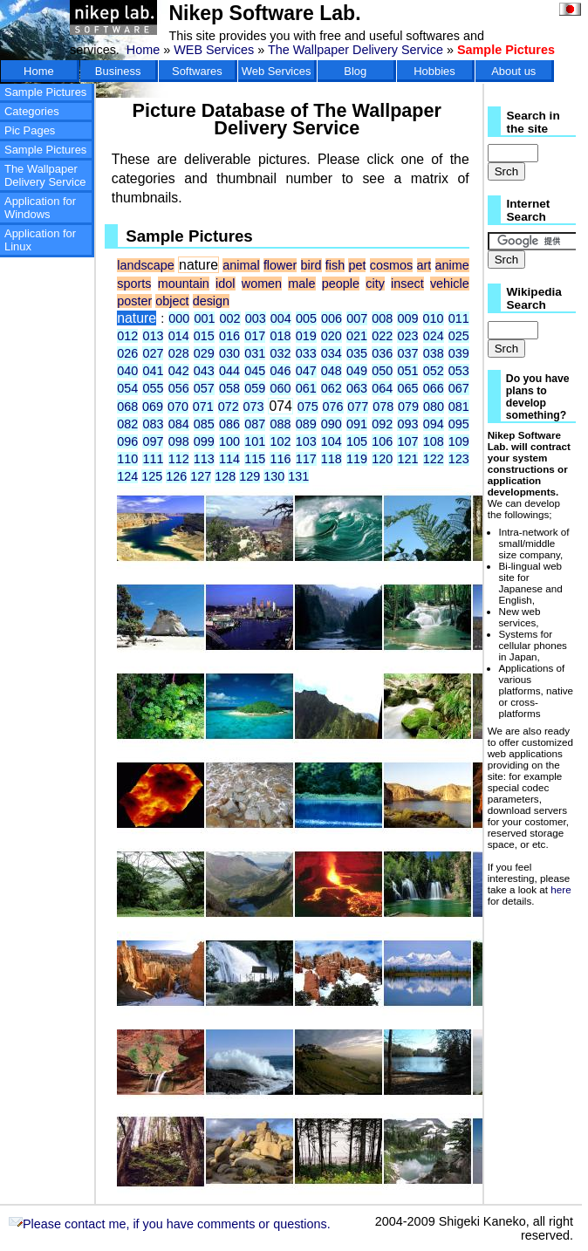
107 (407, 441)
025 (458, 336)
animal (240, 265)
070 (178, 407)
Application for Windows (40, 208)
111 (152, 459)
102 (280, 441)
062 (331, 388)
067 (458, 388)
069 (152, 407)
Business (118, 71)
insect (407, 284)
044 (229, 371)
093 (407, 424)
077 (357, 407)
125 (151, 476)
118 (331, 459)
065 (407, 388)
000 (178, 318)
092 (382, 424)
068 (127, 407)
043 (204, 371)
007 (356, 318)
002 (230, 318)
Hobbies (434, 71)
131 (298, 476)
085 (204, 424)
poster (134, 301)
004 (280, 318)
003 (255, 318)
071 (203, 407)
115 (254, 459)
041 (152, 371)
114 (229, 459)
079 (408, 407)
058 (229, 388)
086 (229, 424)
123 (458, 459)
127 (200, 476)
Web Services (276, 71)
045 (254, 371)
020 (331, 336)
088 (280, 424)
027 (152, 353)
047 (306, 371)
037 (407, 353)
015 (204, 336)
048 (331, 371)
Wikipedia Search (534, 298)
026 (127, 353)
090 (331, 424)
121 (407, 459)
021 (356, 336)
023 (407, 336)
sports (134, 284)
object (171, 301)
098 (178, 441)
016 (229, 336)
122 (433, 459)
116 (280, 459)
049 (356, 371)
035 (356, 353)
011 (458, 318)
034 (331, 353)
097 (152, 441)
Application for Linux (40, 240)
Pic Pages (29, 130)
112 (178, 459)
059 (254, 388)
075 (307, 407)
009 (407, 318)
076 (333, 407)
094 (433, 424)
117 (306, 459)
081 (458, 407)
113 (204, 459)
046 (280, 371)
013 (152, 336)
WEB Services (214, 50)
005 (306, 318)
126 (176, 476)
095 (458, 424)
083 (152, 424)
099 (204, 441)
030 (229, 353)
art (424, 265)
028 (178, 353)
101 (254, 441)
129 (249, 476)
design (211, 301)
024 (433, 336)
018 (280, 336)
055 (152, 388)
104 (331, 441)
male (301, 284)
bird (311, 265)
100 (229, 441)
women (262, 284)
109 (458, 441)
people (340, 284)
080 (433, 407)
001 (204, 318)
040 (127, 371)
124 (127, 476)
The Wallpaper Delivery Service (355, 50)
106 (382, 441)
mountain (183, 284)
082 (127, 424)
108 (433, 441)
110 (127, 459)
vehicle (449, 284)
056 (178, 388)
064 (382, 388)
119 (356, 459)
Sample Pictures (45, 92)
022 (382, 336)
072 (228, 407)
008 (382, 318)
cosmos (392, 265)
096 (127, 441)
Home (143, 50)
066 (433, 388)
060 (280, 388)
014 (178, 336)
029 (204, 353)
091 (356, 424)
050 (382, 371)
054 (127, 388)
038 (433, 353)
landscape (145, 265)
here (560, 889)
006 (331, 318)
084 (178, 424)
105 (356, 441)
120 (382, 459)
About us (513, 71)
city (375, 284)
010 (433, 318)
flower (280, 265)
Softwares (197, 71)
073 (253, 407)
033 (306, 353)
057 (204, 388)
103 (306, 441)
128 (225, 476)
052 (433, 371)
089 (306, 424)
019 (306, 336)
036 (382, 353)
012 (127, 336)
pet (357, 265)
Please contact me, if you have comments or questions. (170, 1224)
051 (407, 371)
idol (225, 284)
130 (273, 476)
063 (356, 388)
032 (280, 353)
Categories (31, 111)
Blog (355, 71)
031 (254, 353)
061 (306, 388)
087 (254, 424)
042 (178, 371)
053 (458, 371)
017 (254, 336)
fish (335, 265)
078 (383, 407)
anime (452, 265)
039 (458, 353)
